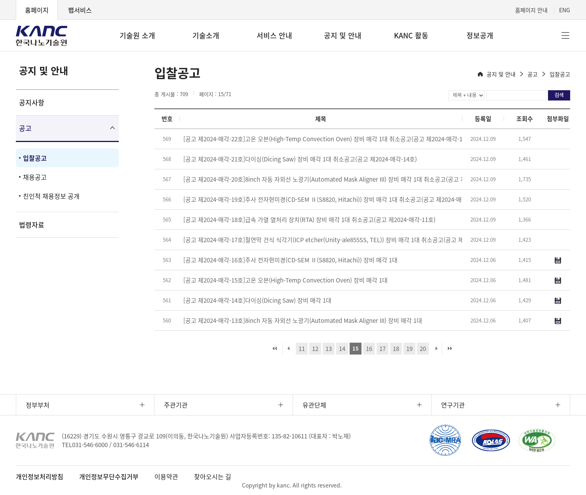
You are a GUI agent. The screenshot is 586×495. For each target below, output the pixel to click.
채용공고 (35, 177)
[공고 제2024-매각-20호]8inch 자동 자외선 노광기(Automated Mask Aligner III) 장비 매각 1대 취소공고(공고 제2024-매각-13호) (345, 179)
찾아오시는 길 (212, 476)
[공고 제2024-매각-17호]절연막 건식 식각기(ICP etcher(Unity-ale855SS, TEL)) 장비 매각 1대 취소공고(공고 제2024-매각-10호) (344, 240)
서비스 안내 (274, 35)
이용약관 (166, 476)
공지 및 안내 (342, 35)
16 (369, 348)
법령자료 (31, 224)
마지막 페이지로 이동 (450, 349)
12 (315, 348)
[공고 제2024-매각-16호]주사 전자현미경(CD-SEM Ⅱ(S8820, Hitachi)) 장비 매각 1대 (290, 260)
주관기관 (176, 405)
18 (396, 348)
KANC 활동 (411, 35)
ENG (564, 10)
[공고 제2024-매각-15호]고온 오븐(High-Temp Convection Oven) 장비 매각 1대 (285, 280)
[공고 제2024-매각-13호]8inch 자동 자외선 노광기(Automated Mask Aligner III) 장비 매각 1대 (302, 320)
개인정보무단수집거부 (109, 476)
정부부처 (37, 405)
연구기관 (453, 405)
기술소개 (205, 35)
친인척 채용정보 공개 (51, 196)
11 (302, 348)
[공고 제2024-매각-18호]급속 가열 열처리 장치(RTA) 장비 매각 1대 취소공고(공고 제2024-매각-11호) (309, 220)
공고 (25, 128)
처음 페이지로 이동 (275, 349)
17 (382, 348)
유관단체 (314, 405)
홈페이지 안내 (531, 10)
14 (342, 348)
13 (328, 348)
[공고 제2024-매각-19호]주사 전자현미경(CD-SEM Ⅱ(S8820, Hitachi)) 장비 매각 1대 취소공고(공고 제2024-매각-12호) (333, 199)
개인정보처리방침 (39, 476)
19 (409, 348)
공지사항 (31, 102)
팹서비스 (80, 10)
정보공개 (479, 35)
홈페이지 (37, 10)
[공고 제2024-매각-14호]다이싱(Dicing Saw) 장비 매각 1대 (257, 300)
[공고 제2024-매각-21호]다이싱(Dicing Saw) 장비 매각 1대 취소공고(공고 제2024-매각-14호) (300, 159)
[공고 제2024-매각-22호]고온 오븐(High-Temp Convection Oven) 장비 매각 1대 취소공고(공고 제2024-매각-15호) (328, 139)
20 (423, 348)
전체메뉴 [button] (565, 35)
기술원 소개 (137, 35)
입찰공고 (35, 158)
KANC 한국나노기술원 (41, 35)
